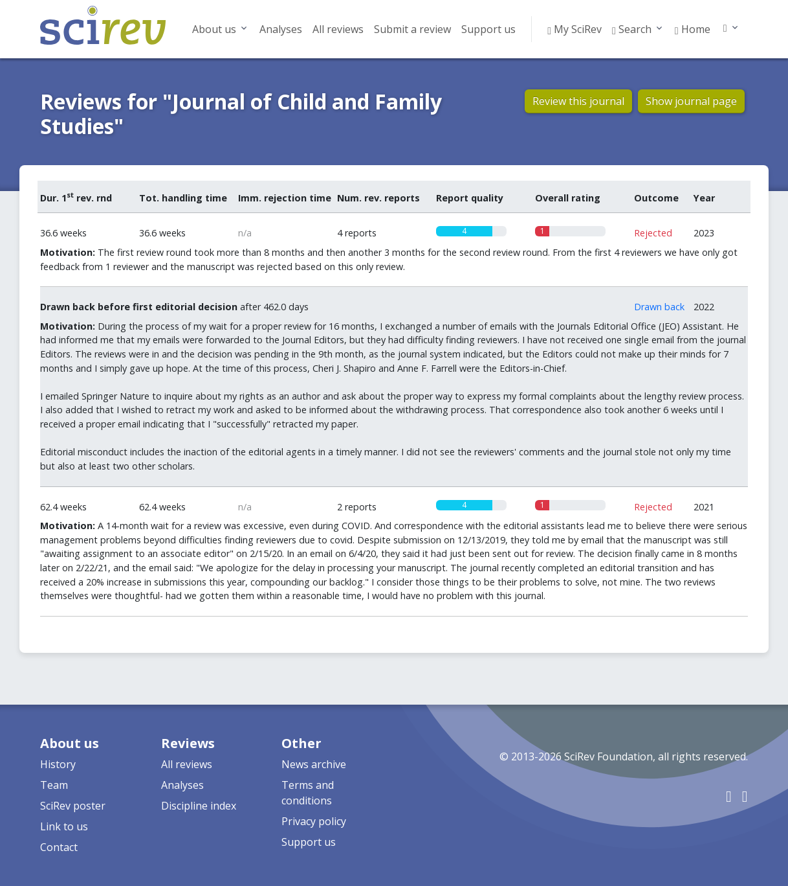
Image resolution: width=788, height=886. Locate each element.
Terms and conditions (307, 793)
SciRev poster (72, 806)
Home (692, 29)
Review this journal (578, 101)
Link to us (64, 826)
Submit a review (412, 29)
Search (631, 29)
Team (54, 785)
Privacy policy (313, 821)
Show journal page (691, 101)
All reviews (338, 29)
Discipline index (198, 806)
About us (214, 29)
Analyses (280, 29)
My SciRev (574, 29)
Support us (488, 29)
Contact (59, 847)
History (58, 764)
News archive (313, 764)
